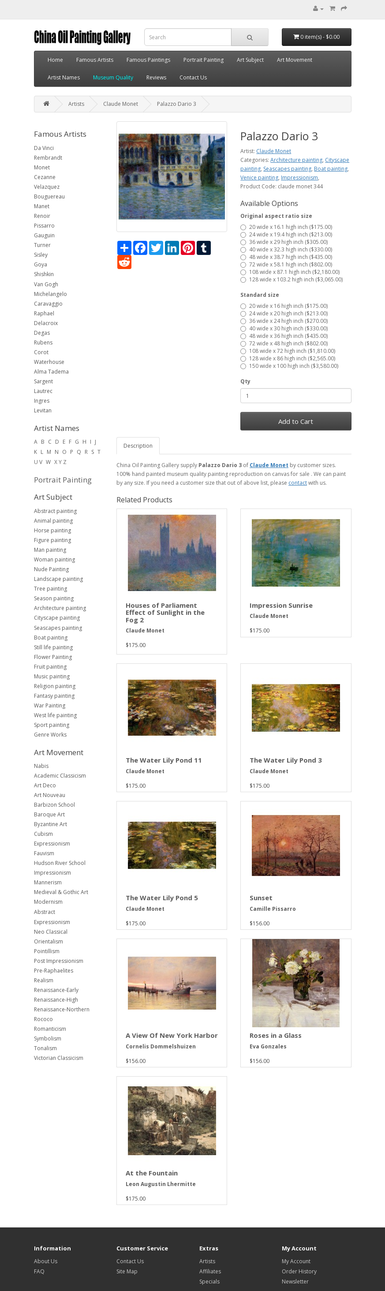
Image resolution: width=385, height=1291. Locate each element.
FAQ (39, 1271)
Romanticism (50, 1029)
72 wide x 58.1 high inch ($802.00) (286, 264)
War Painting (49, 705)
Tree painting (50, 588)
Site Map (127, 1271)
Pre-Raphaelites (53, 970)
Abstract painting (55, 511)
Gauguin (44, 235)
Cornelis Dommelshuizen (161, 1046)
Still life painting (53, 647)
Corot (41, 352)
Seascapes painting (58, 628)
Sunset (261, 897)
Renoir (42, 216)
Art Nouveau (49, 795)
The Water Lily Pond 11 (164, 760)
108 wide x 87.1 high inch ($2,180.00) (290, 272)
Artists (76, 104)
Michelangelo (50, 294)
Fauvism (44, 853)
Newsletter (295, 1281)
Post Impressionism (58, 961)
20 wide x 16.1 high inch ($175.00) (286, 227)
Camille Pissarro (273, 909)
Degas (42, 333)
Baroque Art (49, 814)
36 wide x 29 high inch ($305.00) (284, 242)
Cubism (43, 834)
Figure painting (52, 540)
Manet (41, 206)
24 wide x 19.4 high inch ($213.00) (286, 234)
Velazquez (47, 187)
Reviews (156, 77)
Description (138, 445)
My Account (296, 1261)
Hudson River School (60, 863)
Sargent (43, 381)
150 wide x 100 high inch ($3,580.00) (289, 366)
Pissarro (44, 225)
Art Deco (45, 785)
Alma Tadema (51, 371)
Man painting (50, 550)
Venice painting (259, 177)
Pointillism (47, 951)
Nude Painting (51, 569)
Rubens (43, 342)
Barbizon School (54, 804)
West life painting (55, 715)
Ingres (41, 400)
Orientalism (48, 941)
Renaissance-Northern (62, 1009)
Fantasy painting (54, 696)
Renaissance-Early (56, 990)
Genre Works (50, 734)
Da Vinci (44, 148)
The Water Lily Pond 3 (286, 760)
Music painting (52, 676)
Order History (299, 1271)
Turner (42, 245)
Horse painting (52, 530)
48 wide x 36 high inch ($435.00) (284, 336)
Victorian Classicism (58, 1058)
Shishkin (44, 274)
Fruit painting (50, 666)
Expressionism (52, 843)
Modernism (48, 902)
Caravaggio (48, 303)
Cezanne (45, 177)
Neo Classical (50, 932)
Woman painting (54, 559)
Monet (42, 167)
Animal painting (53, 520)
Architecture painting (60, 608)
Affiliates (210, 1271)
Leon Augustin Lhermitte (161, 1184)
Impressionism (52, 872)
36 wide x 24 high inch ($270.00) (284, 321)
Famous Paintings (148, 60)
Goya (40, 264)
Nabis (41, 766)
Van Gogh (46, 284)
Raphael (44, 313)
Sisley (41, 254)
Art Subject (250, 60)
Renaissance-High (56, 999)
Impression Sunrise (281, 605)
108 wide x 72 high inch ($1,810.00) (287, 351)
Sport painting (51, 725)
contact (297, 482)
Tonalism (45, 1048)
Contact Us (193, 77)
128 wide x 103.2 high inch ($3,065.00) (291, 279)
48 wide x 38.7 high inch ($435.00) (286, 257)
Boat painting (50, 637)
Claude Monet (120, 104)
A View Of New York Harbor (172, 1035)
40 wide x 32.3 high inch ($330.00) (286, 249)
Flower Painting (53, 657)
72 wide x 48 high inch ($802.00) (284, 343)
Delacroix (46, 323)
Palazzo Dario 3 (176, 104)
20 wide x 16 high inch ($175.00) (284, 306)
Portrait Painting (203, 60)
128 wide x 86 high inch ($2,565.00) (287, 358)
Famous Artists (94, 60)
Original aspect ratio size (276, 216)
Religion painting (54, 686)
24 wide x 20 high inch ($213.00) (284, 313)
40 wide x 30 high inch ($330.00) (284, 328)
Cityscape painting (57, 617)
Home (55, 60)
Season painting (54, 598)
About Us (45, 1261)
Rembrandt (48, 157)
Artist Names (64, 77)
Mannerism (48, 882)
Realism (43, 980)
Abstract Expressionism (52, 917)
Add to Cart (295, 421)
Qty (245, 381)
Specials (209, 1281)
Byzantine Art (50, 824)
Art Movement (294, 60)
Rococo (43, 1019)
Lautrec (43, 391)
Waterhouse (49, 362)
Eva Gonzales (268, 1046)
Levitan (43, 410)
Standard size (259, 295)
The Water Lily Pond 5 (162, 897)
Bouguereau (49, 196)
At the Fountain (152, 1172)
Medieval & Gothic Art (61, 892)
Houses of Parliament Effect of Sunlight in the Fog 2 (165, 612)
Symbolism (47, 1038)
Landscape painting (58, 579)
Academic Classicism (60, 775)
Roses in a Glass (276, 1035)
